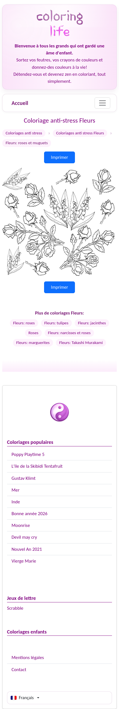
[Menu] (102, 103)
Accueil (20, 103)
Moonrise (21, 525)
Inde (16, 502)
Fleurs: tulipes (56, 322)
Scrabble (15, 608)
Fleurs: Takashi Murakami (81, 342)
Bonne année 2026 (29, 514)
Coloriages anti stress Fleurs (80, 133)
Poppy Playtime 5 (28, 454)
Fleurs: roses (24, 322)
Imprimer (59, 157)
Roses (33, 332)
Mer (16, 490)
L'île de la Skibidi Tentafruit (37, 466)
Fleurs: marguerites (33, 342)
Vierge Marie (24, 561)
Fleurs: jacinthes (92, 322)
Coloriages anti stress (24, 133)
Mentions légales (28, 657)
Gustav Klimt (24, 478)
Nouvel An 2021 (27, 549)
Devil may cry (24, 537)
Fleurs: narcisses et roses (69, 332)
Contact (19, 670)
